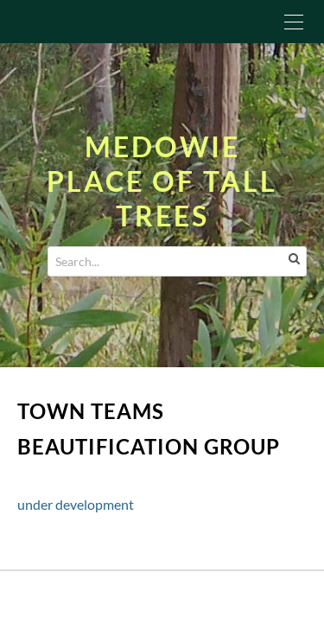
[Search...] (177, 261)
